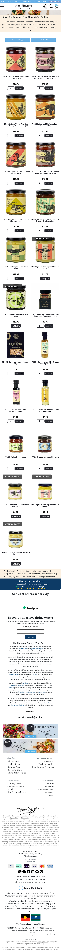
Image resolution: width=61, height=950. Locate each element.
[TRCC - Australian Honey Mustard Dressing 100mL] (40, 421)
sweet (35, 675)
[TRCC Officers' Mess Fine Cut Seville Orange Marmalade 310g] (10, 135)
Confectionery (30, 692)
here (40, 833)
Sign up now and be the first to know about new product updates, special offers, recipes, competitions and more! (30, 622)
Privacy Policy (25, 818)
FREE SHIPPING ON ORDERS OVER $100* (30, 2)
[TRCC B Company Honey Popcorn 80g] (10, 373)
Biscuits (21, 685)
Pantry (11, 688)
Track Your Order (46, 764)
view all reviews (30, 597)
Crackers (12, 685)
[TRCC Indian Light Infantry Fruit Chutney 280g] (40, 135)
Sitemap (50, 795)
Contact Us (49, 787)
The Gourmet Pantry (30, 861)
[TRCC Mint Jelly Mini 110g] (10, 468)
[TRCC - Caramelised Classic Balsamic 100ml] (10, 421)
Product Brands (14, 764)
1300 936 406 (30, 859)
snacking (25, 683)
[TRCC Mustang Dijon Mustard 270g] (10, 278)
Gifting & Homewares (16, 773)
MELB (2, 2)
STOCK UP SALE (54, 2)
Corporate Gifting (14, 770)
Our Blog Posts (14, 784)
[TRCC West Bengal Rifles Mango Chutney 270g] (10, 230)
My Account (48, 761)
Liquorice (14, 677)
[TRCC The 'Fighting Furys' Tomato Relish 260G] (10, 183)
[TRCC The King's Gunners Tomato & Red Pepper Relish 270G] (40, 183)
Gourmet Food (13, 767)
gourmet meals (14, 675)
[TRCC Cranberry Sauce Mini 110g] (40, 468)
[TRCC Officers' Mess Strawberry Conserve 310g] (10, 88)
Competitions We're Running (15, 788)
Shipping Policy (14, 818)
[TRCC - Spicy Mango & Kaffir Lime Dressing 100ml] (40, 373)
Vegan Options (48, 703)
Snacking (41, 692)
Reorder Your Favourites (43, 767)
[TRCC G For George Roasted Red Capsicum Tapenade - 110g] (40, 326)
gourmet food (23, 649)
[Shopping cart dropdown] (56, 5)
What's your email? (30, 627)
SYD (7, 2)
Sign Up (30, 637)
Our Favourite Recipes (17, 792)
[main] (30, 307)
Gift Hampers (13, 761)
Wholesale (49, 792)
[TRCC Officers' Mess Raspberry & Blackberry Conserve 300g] (40, 88)
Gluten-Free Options (17, 705)
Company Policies (46, 790)
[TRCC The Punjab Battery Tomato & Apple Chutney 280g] (40, 230)
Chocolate (21, 692)
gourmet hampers (37, 649)
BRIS (11, 2)
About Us (49, 784)
